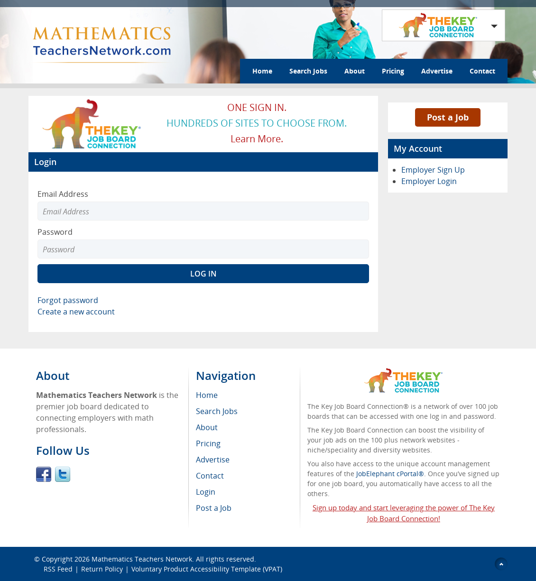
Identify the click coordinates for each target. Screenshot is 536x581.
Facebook (43, 474)
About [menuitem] (207, 427)
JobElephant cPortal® (390, 473)
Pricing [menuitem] (208, 443)
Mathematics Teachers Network (142, 558)
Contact (482, 70)
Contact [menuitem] (210, 475)
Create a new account (76, 311)
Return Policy (102, 568)
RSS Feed (58, 568)
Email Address (62, 194)
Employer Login (429, 181)
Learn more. (257, 138)
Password (55, 232)
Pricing (393, 70)
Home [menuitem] (207, 395)
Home (262, 70)
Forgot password (67, 300)
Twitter (62, 474)
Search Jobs (308, 70)
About (354, 70)
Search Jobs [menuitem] (217, 411)
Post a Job (448, 117)
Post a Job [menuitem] (213, 508)
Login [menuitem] (205, 492)
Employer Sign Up (433, 170)
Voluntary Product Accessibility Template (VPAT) (206, 568)
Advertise (437, 70)
